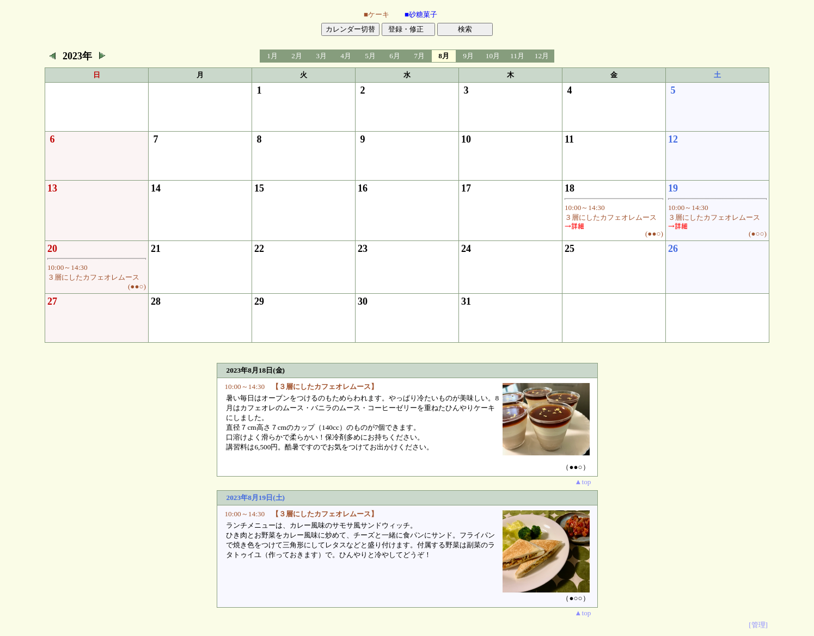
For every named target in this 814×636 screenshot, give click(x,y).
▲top (582, 482)
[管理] (758, 625)
